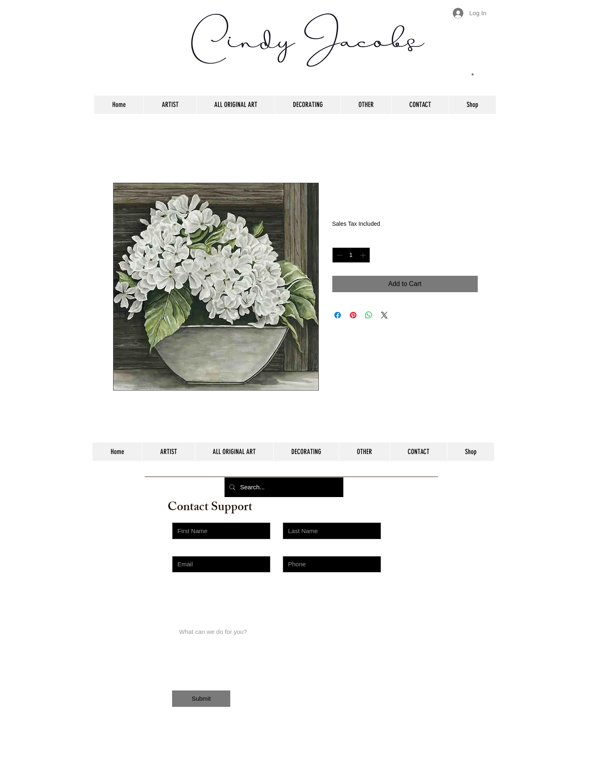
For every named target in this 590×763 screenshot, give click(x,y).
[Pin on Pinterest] (353, 315)
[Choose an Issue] (221, 597)
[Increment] (364, 255)
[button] (473, 74)
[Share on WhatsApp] (369, 315)
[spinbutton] (351, 255)
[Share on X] (384, 315)
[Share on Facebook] (338, 315)
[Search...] (283, 487)
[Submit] (201, 698)
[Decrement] (339, 255)
